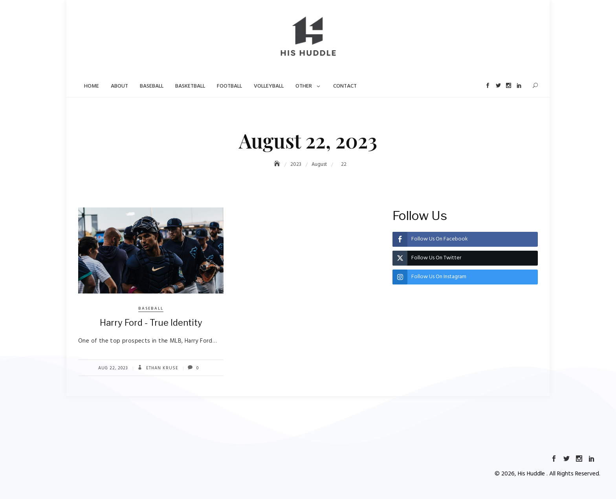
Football (229, 86)
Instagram (508, 86)
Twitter (497, 86)
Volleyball (269, 86)
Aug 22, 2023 (113, 368)
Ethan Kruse (161, 368)
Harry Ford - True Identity (151, 322)
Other (303, 86)
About (119, 86)
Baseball (151, 86)
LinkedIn (518, 86)
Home (91, 86)
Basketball (190, 86)
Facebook (487, 86)
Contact (345, 86)
